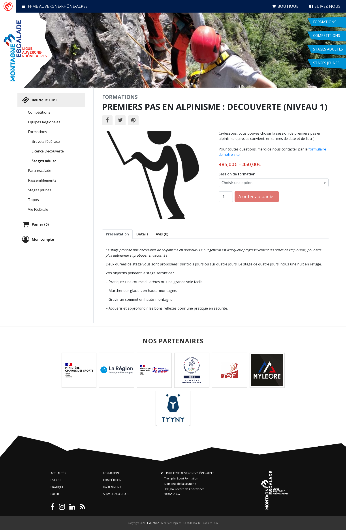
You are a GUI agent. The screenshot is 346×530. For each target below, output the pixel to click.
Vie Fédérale (38, 209)
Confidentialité (192, 522)
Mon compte (37, 239)
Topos (33, 199)
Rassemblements (42, 180)
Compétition (112, 480)
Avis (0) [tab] (162, 234)
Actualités (58, 473)
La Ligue (56, 480)
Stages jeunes (39, 190)
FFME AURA (152, 522)
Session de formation (237, 174)
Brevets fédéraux (46, 141)
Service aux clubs (116, 494)
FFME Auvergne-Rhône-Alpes (55, 6)
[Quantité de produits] (226, 196)
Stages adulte (44, 160)
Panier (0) (35, 224)
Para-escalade (39, 170)
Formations (37, 131)
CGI (216, 522)
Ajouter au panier (256, 196)
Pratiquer (58, 487)
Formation (111, 473)
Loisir (55, 494)
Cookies (207, 522)
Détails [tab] (142, 234)
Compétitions (39, 112)
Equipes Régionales (44, 122)
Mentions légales (171, 522)
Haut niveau (112, 487)
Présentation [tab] (117, 234)
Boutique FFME (39, 99)
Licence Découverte (48, 151)
